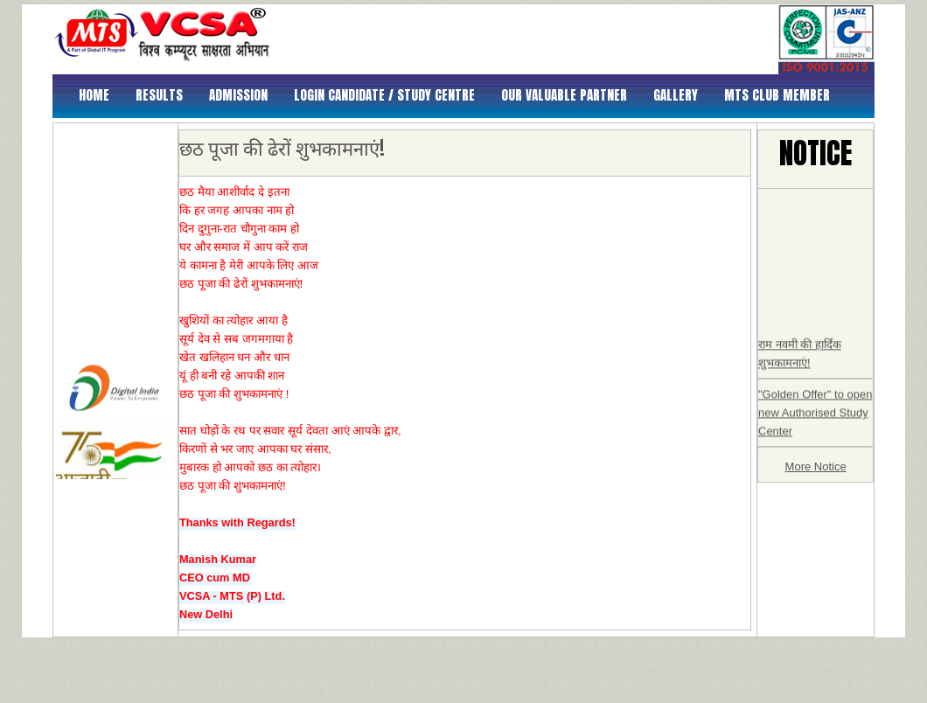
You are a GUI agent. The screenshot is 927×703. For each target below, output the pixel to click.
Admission (238, 95)
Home (94, 95)
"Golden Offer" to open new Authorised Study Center (815, 421)
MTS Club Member (777, 95)
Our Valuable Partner (564, 95)
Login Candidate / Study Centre (384, 95)
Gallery (675, 95)
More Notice (816, 466)
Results (159, 95)
